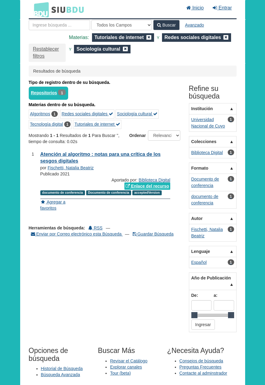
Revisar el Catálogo (128, 360)
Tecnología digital (46, 124)
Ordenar (137, 135)
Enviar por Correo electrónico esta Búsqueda (77, 234)
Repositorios (44, 92)
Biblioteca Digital (155, 180)
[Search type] (121, 25)
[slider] (194, 315)
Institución (202, 108)
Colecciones (203, 141)
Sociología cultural (137, 113)
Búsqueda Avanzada (60, 374)
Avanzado (194, 25)
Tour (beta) (120, 373)
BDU (40, 9)
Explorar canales (126, 367)
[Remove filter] (148, 37)
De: (194, 295)
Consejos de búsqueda (201, 360)
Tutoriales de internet (97, 124)
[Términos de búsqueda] (59, 25)
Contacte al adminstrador (203, 373)
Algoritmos (40, 113)
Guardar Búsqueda (153, 234)
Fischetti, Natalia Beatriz (71, 167)
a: (215, 295)
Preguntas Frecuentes (200, 367)
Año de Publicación (211, 277)
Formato (199, 168)
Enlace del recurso (147, 186)
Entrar (222, 7)
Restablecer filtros (46, 52)
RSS (95, 227)
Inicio (195, 7)
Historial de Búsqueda (62, 368)
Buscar (166, 25)
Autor (197, 218)
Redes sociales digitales (87, 113)
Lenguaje (200, 251)
